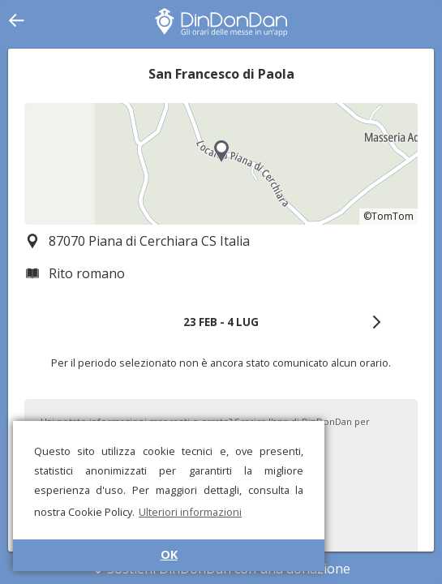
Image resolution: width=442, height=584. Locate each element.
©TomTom (388, 216)
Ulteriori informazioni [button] (190, 512)
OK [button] (169, 554)
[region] (221, 164)
